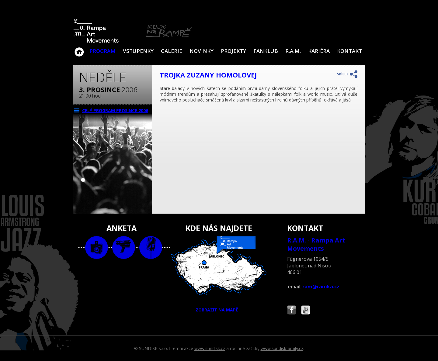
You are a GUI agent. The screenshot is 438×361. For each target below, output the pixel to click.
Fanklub (265, 50)
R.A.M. (293, 50)
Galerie (171, 50)
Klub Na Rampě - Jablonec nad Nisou (79, 49)
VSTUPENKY (138, 50)
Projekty (233, 50)
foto (96, 247)
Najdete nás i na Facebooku (291, 310)
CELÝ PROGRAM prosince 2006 (115, 110)
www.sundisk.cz (209, 348)
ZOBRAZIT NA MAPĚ (219, 274)
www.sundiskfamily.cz (282, 348)
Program (102, 50)
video (123, 247)
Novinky (201, 50)
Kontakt (349, 50)
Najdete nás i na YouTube (305, 310)
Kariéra (319, 50)
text (150, 247)
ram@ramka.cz (320, 286)
